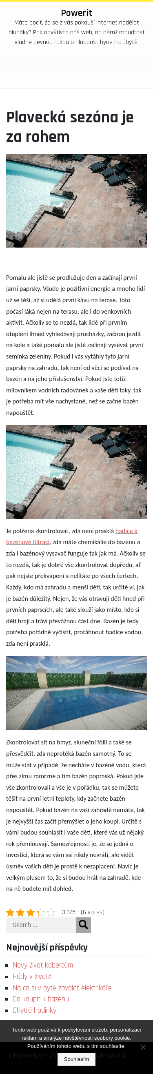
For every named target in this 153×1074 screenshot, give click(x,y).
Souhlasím (76, 1059)
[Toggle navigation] (134, 76)
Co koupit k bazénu (41, 999)
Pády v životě (32, 976)
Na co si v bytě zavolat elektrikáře (62, 988)
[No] (143, 1047)
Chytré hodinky (34, 1010)
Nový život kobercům (43, 965)
